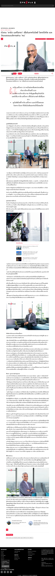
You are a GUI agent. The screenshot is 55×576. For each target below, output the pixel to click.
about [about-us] (30, 558)
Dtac (11, 538)
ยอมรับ (5, 566)
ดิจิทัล (25, 538)
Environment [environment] (3, 555)
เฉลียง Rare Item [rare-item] (17, 551)
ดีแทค (7, 538)
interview (4, 28)
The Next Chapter (31, 554)
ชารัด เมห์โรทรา (30, 538)
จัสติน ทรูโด (20, 538)
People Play (30, 552)
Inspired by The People (32, 551)
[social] (2, 571)
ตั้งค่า (5, 568)
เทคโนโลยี (15, 538)
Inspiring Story (17, 558)
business (12, 28)
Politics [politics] (2, 551)
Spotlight (16, 559)
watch (16, 555)
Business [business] (2, 554)
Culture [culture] (2, 556)
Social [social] (2, 552)
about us (29, 559)
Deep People (16, 556)
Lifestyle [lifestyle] (2, 558)
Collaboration (19, 549)
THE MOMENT (30, 555)
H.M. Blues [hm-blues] (16, 552)
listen (29, 549)
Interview (4, 549)
